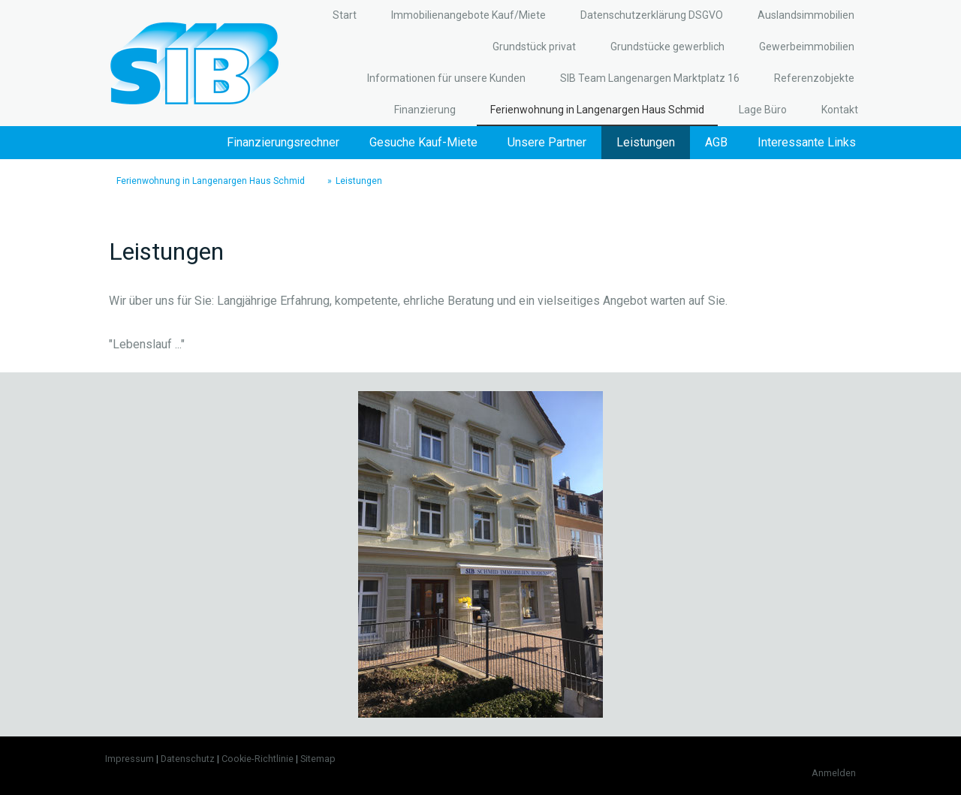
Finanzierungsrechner (283, 142)
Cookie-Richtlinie (257, 758)
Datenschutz (188, 758)
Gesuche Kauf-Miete (423, 142)
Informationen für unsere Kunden (446, 78)
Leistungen (645, 142)
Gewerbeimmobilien (806, 47)
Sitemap (318, 758)
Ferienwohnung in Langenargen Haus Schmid (597, 110)
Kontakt (839, 110)
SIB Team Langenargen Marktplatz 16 (650, 78)
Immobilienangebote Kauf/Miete (468, 15)
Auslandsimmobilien (806, 15)
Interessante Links (807, 142)
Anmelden (834, 772)
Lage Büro (763, 110)
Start (345, 15)
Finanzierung (425, 110)
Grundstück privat (534, 47)
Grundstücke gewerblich (667, 47)
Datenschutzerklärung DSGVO (651, 15)
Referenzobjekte (814, 78)
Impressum (129, 758)
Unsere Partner (547, 142)
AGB (716, 142)
